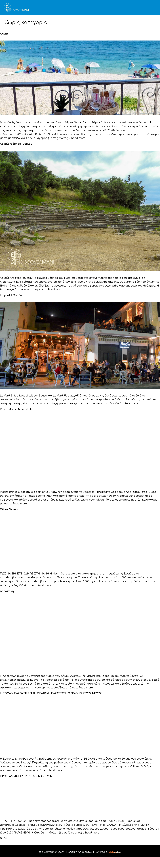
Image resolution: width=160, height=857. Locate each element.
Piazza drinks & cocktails (15, 408)
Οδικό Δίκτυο (8, 508)
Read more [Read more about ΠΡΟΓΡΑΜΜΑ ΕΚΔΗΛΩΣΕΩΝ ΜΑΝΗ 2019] (92, 831)
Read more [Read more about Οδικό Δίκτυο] (44, 584)
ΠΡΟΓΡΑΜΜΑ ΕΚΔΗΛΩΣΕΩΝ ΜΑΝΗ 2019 (24, 774)
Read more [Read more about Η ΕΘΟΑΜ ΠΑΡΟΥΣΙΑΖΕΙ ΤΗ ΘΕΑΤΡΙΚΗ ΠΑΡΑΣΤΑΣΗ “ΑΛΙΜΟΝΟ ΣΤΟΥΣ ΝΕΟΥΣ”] (55, 769)
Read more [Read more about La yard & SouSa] (131, 402)
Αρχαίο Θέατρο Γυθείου (15, 143)
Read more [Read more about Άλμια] (78, 138)
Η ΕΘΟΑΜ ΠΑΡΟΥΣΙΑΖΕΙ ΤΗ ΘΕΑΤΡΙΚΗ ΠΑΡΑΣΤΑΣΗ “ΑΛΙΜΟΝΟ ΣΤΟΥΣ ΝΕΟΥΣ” (48, 692)
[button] (155, 4)
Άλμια (3, 33)
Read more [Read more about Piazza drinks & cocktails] (20, 502)
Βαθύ (3, 837)
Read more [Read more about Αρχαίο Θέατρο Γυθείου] (55, 289)
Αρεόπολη (6, 590)
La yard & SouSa (10, 295)
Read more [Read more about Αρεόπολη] (86, 686)
